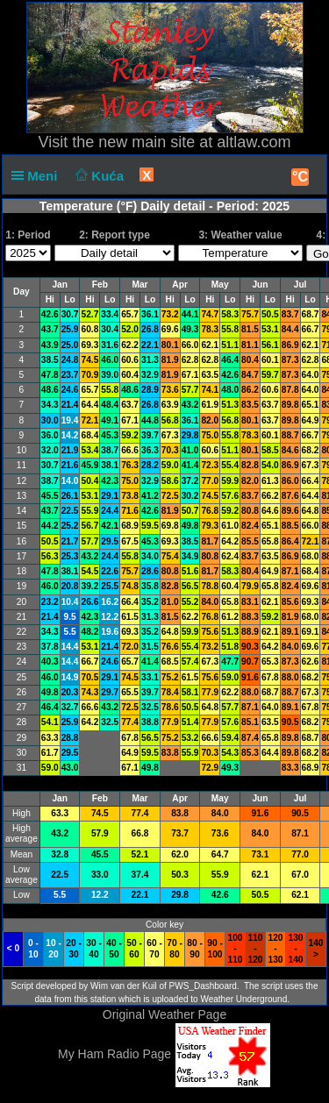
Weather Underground (243, 999)
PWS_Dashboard (203, 986)
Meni (38, 175)
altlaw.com (253, 142)
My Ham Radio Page (114, 1054)
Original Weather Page (164, 1014)
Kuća (98, 175)
